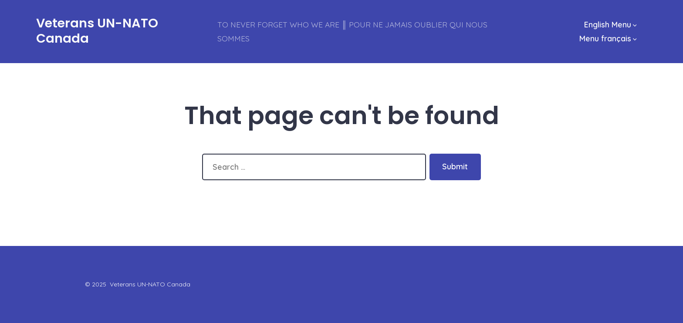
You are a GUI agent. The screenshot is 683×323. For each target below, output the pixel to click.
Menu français (608, 38)
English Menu (610, 24)
